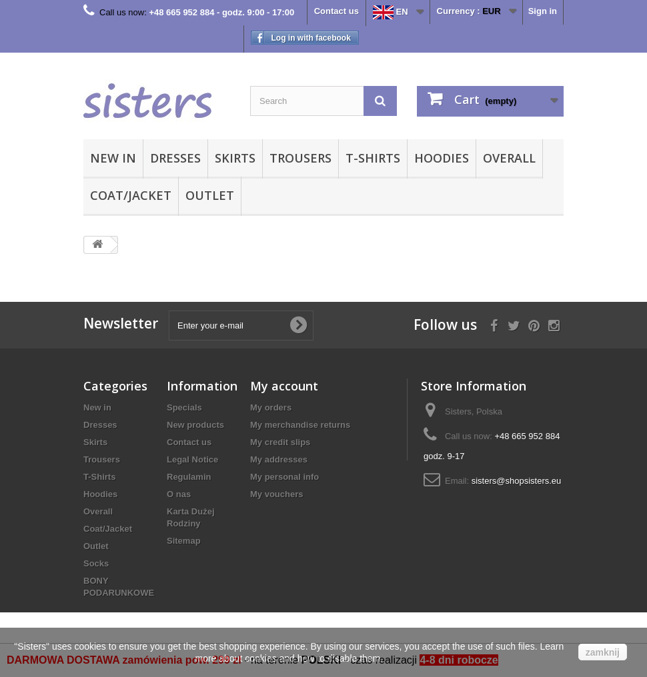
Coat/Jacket (130, 195)
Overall (509, 158)
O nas (179, 494)
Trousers (300, 158)
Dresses (175, 158)
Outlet (209, 195)
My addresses (278, 459)
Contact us (336, 11)
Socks (96, 563)
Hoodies (441, 158)
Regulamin (189, 477)
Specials (184, 407)
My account (284, 386)
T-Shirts (373, 158)
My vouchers (276, 494)
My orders (270, 407)
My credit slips (280, 442)
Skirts (235, 158)
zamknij (603, 652)
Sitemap (184, 541)
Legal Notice (192, 459)
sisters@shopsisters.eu (517, 481)
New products (195, 425)
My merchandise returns (300, 425)
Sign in (542, 11)
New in (113, 158)
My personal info (284, 477)
